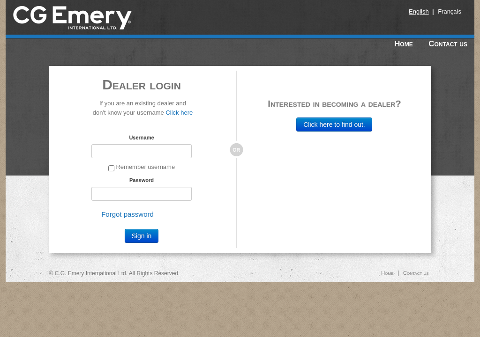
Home (403, 43)
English (419, 11)
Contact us (447, 43)
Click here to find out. (334, 124)
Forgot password (127, 214)
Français (449, 11)
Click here (179, 112)
